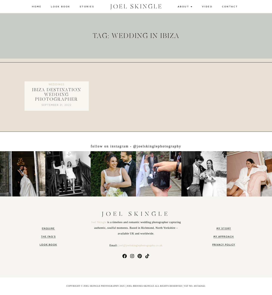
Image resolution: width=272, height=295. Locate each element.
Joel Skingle (99, 222)
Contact (230, 6)
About (185, 6)
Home (37, 6)
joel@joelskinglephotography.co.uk (140, 245)
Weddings (57, 84)
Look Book (60, 6)
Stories (87, 6)
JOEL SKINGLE (136, 6)
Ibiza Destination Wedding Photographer (56, 95)
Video (207, 6)
